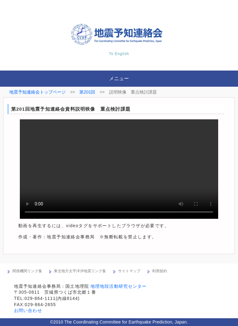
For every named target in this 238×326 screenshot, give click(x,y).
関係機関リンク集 (27, 271)
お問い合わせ (28, 310)
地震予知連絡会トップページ (37, 92)
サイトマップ (129, 271)
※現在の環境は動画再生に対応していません (119, 169)
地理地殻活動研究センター (118, 286)
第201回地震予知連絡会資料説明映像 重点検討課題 (70, 109)
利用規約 (159, 271)
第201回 (87, 92)
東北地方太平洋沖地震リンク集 (80, 271)
